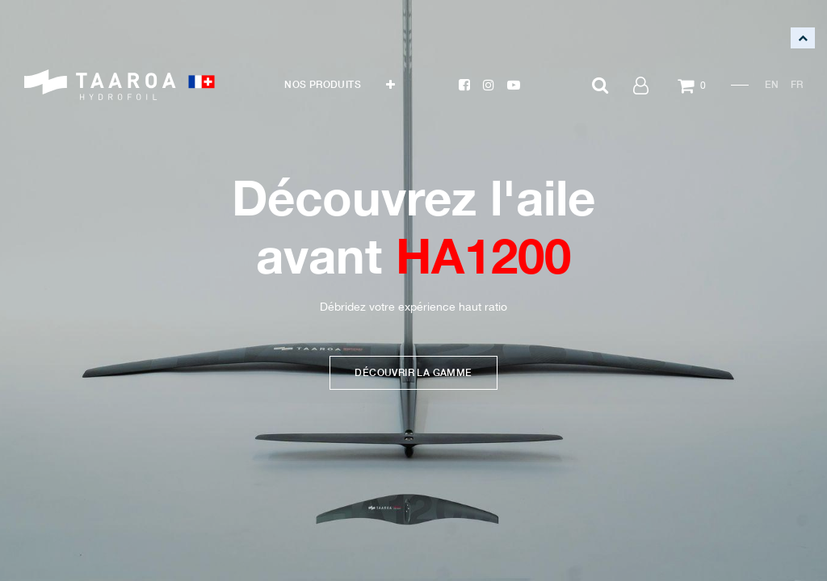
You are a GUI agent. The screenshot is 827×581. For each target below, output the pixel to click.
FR (797, 84)
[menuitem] (322, 84)
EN (772, 84)
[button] (390, 84)
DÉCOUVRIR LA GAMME (413, 372)
